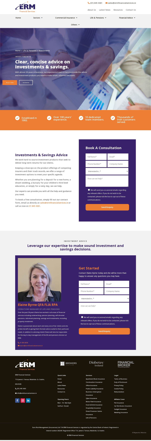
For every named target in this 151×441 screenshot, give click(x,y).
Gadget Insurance (120, 410)
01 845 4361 (34, 207)
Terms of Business (120, 380)
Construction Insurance (94, 383)
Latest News (104, 10)
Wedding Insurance (121, 413)
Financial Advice (126, 17)
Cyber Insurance (91, 399)
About (60, 383)
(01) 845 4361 (95, 3)
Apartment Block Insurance (95, 380)
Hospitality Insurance (93, 409)
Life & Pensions (97, 17)
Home (18, 17)
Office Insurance (91, 386)
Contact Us (131, 10)
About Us (92, 10)
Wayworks (136, 433)
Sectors (36, 17)
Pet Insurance (119, 404)
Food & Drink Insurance (94, 406)
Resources (118, 10)
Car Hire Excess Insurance (123, 407)
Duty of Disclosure (120, 383)
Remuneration (119, 393)
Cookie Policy (118, 389)
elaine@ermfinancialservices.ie (30, 346)
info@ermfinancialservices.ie (27, 394)
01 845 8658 (23, 343)
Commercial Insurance (65, 17)
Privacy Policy (118, 386)
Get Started (30, 83)
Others (74, 24)
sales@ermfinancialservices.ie (120, 3)
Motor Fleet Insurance (93, 402)
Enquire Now (11, 83)
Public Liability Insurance (94, 389)
